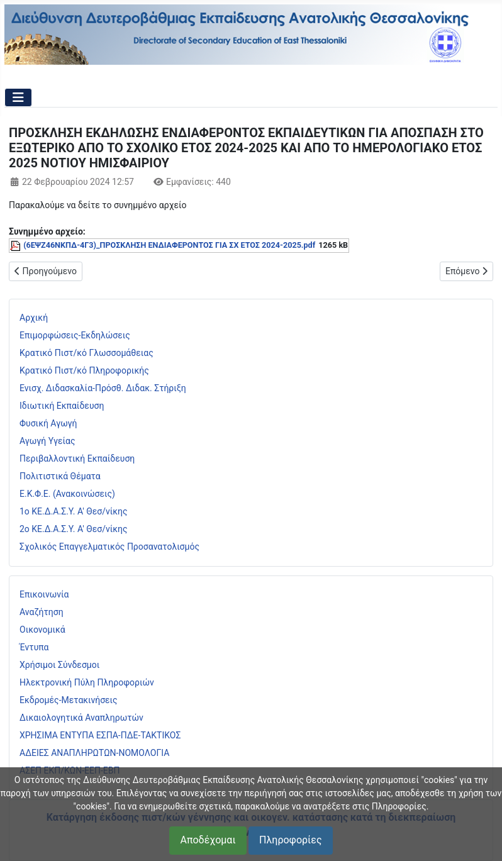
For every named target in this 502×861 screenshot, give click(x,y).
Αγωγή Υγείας (47, 441)
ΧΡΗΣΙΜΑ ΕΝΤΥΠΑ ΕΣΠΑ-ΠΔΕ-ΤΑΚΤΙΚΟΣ (100, 735)
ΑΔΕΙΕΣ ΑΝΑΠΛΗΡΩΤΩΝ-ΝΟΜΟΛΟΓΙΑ (94, 753)
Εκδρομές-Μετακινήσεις (69, 700)
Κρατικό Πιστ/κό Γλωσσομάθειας (86, 353)
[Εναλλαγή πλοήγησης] (18, 97)
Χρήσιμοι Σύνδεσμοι (59, 665)
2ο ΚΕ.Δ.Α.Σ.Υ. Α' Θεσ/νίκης (74, 529)
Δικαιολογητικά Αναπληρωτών (81, 718)
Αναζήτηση (42, 612)
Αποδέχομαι (207, 840)
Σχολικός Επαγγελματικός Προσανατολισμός (109, 547)
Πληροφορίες (290, 840)
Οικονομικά (42, 630)
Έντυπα (34, 647)
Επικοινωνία (44, 594)
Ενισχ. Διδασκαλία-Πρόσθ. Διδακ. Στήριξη (103, 388)
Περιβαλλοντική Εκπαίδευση (77, 458)
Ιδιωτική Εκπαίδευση (62, 406)
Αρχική (34, 318)
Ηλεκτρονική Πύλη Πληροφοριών (87, 682)
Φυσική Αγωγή (48, 423)
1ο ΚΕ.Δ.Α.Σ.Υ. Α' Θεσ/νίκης (74, 511)
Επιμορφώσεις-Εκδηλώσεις (75, 335)
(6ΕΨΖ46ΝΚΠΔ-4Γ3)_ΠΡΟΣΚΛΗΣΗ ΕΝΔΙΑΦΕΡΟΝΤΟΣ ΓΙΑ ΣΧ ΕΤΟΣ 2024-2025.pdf (169, 245)
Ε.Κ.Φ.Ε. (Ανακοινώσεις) (67, 494)
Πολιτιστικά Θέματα (60, 476)
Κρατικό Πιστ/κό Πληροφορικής (84, 370)
